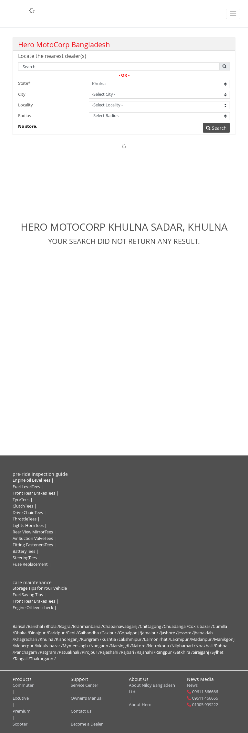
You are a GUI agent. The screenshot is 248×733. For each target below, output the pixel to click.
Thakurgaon (43, 659)
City (22, 94)
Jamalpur (151, 633)
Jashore (169, 633)
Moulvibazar (49, 646)
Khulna (48, 639)
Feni (72, 633)
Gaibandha (89, 633)
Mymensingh (76, 646)
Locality (25, 105)
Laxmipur (180, 639)
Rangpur (164, 652)
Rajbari (129, 652)
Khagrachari (27, 639)
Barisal (20, 626)
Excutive (21, 698)
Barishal (37, 626)
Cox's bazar (200, 626)
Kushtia (110, 639)
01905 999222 (205, 704)
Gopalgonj (130, 633)
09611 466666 (205, 698)
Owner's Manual (86, 698)
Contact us (81, 711)
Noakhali (205, 646)
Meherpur (25, 646)
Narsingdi (121, 646)
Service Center (84, 685)
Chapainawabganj (121, 626)
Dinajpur (38, 633)
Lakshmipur (131, 639)
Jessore (186, 633)
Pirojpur (91, 652)
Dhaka (21, 633)
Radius (24, 115)
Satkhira (183, 652)
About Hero (140, 704)
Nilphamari (183, 646)
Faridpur (57, 633)
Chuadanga (176, 626)
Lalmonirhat (157, 639)
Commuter (23, 685)
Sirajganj (202, 652)
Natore (140, 646)
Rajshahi (146, 652)
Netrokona (159, 646)
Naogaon (100, 646)
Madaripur (202, 639)
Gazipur (110, 633)
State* (24, 83)
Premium (21, 711)
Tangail (22, 659)
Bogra (66, 626)
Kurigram (91, 639)
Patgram (49, 652)
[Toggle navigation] (233, 14)
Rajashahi (110, 652)
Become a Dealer (87, 724)
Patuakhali (70, 652)
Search (216, 128)
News (192, 685)
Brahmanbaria (88, 626)
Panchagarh (27, 652)
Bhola (52, 626)
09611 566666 (205, 692)
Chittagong (152, 626)
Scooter (20, 724)
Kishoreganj (68, 639)
